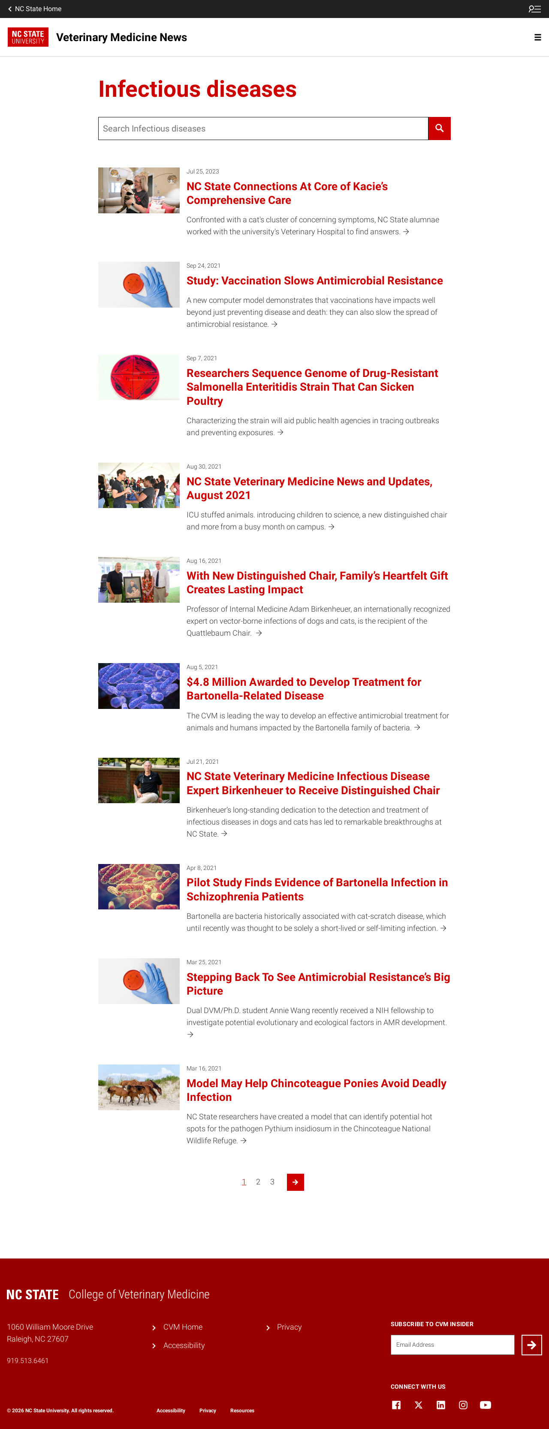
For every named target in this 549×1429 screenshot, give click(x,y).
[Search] (439, 128)
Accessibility (184, 1345)
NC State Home (33, 9)
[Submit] (532, 1345)
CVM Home (182, 1327)
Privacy (289, 1327)
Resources (242, 1411)
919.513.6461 (28, 1361)
